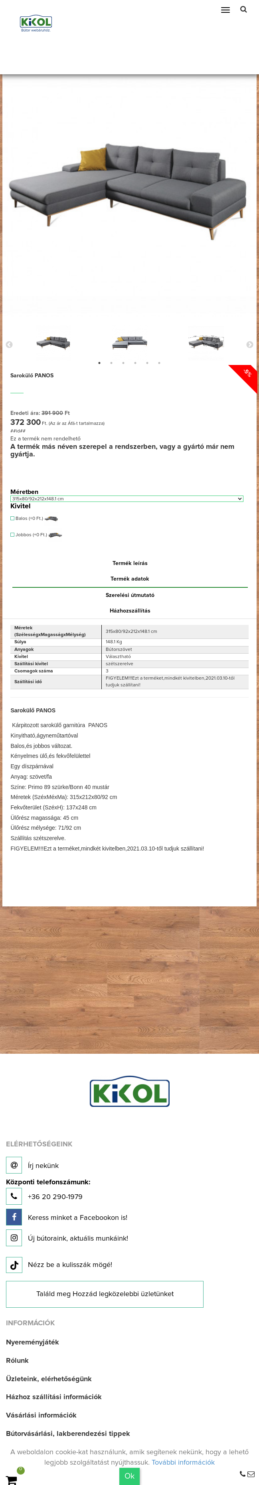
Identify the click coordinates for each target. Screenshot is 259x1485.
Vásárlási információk (41, 1415)
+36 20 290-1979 (48, 1192)
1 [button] (99, 363)
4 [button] (135, 363)
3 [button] (123, 363)
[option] (53, 343)
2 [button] (111, 363)
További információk (183, 1462)
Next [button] (250, 345)
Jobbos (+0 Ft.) (36, 535)
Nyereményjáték (32, 1342)
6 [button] (159, 363)
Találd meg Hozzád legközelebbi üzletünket (105, 1294)
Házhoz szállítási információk (54, 1397)
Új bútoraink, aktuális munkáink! (67, 1237)
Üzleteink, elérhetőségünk (49, 1379)
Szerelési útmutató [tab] (130, 595)
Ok (129, 1476)
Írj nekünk (32, 1165)
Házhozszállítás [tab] (130, 611)
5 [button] (147, 363)
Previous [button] (9, 345)
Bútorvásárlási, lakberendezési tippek (68, 1433)
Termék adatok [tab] (130, 579)
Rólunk (17, 1360)
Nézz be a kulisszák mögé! (59, 1265)
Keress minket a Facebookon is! (66, 1217)
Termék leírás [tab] (130, 563)
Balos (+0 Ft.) (34, 519)
